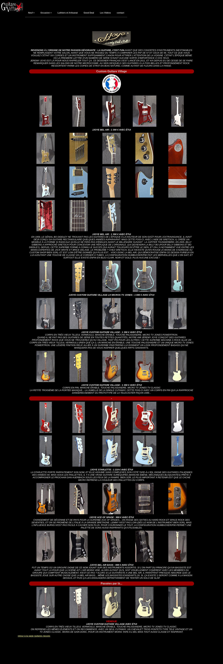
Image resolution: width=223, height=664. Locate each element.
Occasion (45, 13)
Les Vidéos (105, 13)
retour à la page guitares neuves (34, 636)
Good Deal (89, 13)
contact (120, 13)
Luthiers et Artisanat (67, 13)
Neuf (30, 13)
